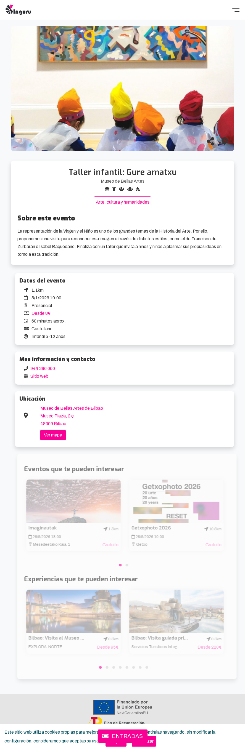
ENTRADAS (122, 736)
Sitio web (39, 376)
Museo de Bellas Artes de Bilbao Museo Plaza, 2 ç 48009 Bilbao (71, 416)
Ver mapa (53, 435)
